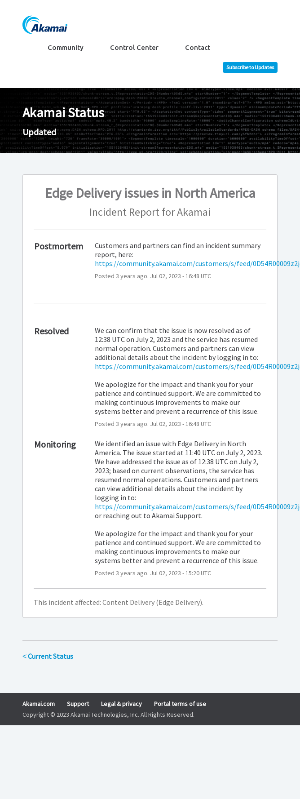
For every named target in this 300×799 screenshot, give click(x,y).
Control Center (134, 47)
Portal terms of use (180, 704)
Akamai (194, 212)
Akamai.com (38, 704)
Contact (197, 47)
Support (78, 704)
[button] (250, 67)
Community (66, 47)
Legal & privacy (121, 704)
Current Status (47, 656)
